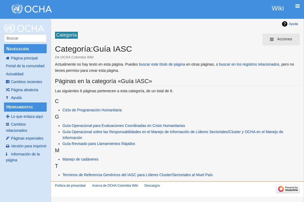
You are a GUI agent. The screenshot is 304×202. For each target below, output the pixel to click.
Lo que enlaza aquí (27, 116)
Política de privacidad (70, 185)
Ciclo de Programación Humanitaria (92, 110)
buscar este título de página (162, 64)
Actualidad (14, 74)
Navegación (17, 48)
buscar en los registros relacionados (249, 64)
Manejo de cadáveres (80, 159)
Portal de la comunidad (25, 66)
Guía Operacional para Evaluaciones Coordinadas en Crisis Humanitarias (124, 125)
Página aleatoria (24, 90)
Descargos (152, 185)
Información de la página (23, 157)
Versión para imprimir (28, 146)
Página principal (24, 58)
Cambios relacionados (16, 127)
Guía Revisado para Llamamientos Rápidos (99, 143)
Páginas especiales (27, 138)
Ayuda (16, 97)
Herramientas (19, 106)
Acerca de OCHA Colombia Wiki (115, 185)
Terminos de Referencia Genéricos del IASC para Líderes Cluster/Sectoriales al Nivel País (138, 175)
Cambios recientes (26, 82)
